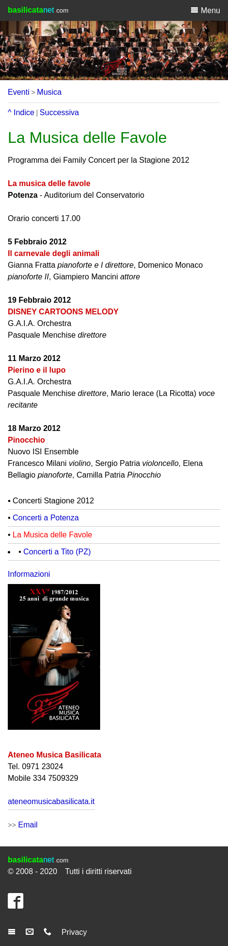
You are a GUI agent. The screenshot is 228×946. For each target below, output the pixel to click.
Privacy (74, 932)
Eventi (18, 92)
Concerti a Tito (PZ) (57, 552)
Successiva (59, 112)
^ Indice (21, 112)
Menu (205, 10)
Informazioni (29, 574)
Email (27, 825)
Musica (49, 92)
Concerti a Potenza (46, 518)
